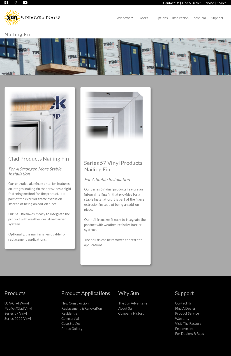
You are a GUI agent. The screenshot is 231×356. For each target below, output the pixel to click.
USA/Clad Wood (17, 303)
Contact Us (183, 303)
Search (221, 3)
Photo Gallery (72, 329)
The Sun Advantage (132, 303)
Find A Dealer (185, 308)
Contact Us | (172, 3)
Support (217, 18)
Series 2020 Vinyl (18, 318)
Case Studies (71, 323)
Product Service (187, 313)
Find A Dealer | (192, 3)
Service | (210, 3)
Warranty (182, 318)
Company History (131, 313)
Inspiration (180, 18)
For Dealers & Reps (189, 333)
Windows (123, 18)
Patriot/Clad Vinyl (18, 308)
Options (162, 18)
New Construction (75, 303)
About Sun (126, 308)
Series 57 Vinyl (16, 313)
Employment (184, 329)
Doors (143, 18)
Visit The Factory (188, 323)
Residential (69, 313)
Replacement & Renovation (81, 308)
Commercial (70, 318)
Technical (199, 18)
